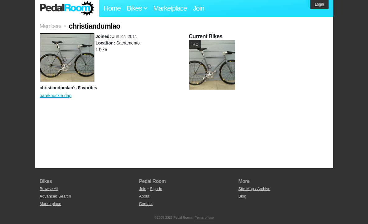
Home (112, 8)
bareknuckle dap (56, 95)
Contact (145, 203)
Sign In (156, 188)
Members (50, 26)
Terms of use (204, 217)
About (144, 196)
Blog (242, 196)
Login (319, 4)
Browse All (49, 188)
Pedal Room (67, 8)
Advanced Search (55, 196)
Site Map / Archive (254, 188)
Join (198, 8)
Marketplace (170, 8)
